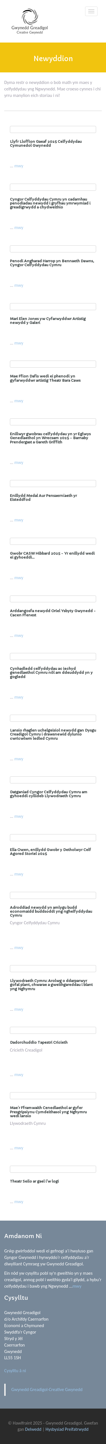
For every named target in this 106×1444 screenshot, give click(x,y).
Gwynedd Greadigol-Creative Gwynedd (47, 1389)
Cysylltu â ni (15, 1370)
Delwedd (33, 1429)
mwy (18, 165)
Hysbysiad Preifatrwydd (67, 1429)
